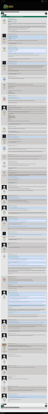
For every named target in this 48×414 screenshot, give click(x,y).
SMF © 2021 (43, 412)
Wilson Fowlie (4, 110)
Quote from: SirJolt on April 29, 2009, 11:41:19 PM (12, 291)
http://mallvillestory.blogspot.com (11, 182)
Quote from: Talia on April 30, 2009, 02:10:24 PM (12, 311)
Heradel (4, 18)
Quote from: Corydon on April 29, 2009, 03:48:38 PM (12, 206)
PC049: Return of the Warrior (12, 19)
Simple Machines (46, 412)
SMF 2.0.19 (41, 412)
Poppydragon (4, 155)
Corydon (4, 200)
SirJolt (4, 254)
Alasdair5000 (4, 76)
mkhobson (4, 161)
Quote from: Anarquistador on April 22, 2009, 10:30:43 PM (13, 196)
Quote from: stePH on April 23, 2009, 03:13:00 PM (12, 176)
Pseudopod (15, 21)
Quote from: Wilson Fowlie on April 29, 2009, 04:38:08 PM (14, 256)
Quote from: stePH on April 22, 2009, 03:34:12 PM (12, 96)
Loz (4, 359)
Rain (4, 370)
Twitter (9, 58)
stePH (4, 37)
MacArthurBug (4, 346)
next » (46, 405)
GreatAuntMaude (4, 398)
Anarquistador (4, 83)
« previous (2, 405)
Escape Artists (2, 412)
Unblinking (4, 386)
